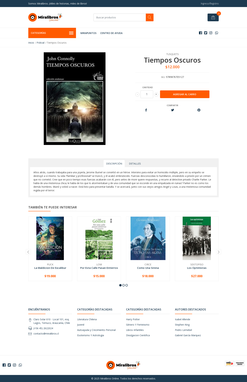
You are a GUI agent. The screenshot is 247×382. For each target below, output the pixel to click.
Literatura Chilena (87, 319)
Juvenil (80, 324)
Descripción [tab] (114, 163)
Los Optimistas (197, 267)
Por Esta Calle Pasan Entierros (99, 267)
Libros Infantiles (135, 330)
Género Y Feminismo (137, 324)
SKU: (163, 77)
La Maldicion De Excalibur (50, 267)
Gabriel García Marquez (188, 335)
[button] (120, 285)
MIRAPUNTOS (88, 33)
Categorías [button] (52, 33)
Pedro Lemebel (183, 330)
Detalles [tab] (135, 163)
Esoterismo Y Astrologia (90, 335)
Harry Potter (133, 319)
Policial (40, 42)
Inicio (31, 42)
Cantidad (147, 87)
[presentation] (28, 251)
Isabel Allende (182, 319)
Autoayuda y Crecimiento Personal (96, 330)
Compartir (172, 105)
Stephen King (182, 324)
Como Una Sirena (148, 267)
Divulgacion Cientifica (138, 335)
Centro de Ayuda (111, 33)
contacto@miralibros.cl (46, 333)
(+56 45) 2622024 (43, 328)
